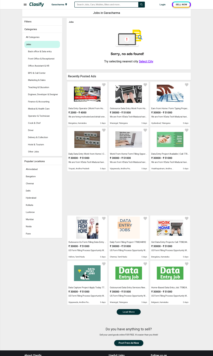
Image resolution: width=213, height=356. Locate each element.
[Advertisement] (42, 283)
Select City (146, 61)
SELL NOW (181, 4)
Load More (129, 312)
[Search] (141, 4)
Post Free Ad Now (129, 343)
